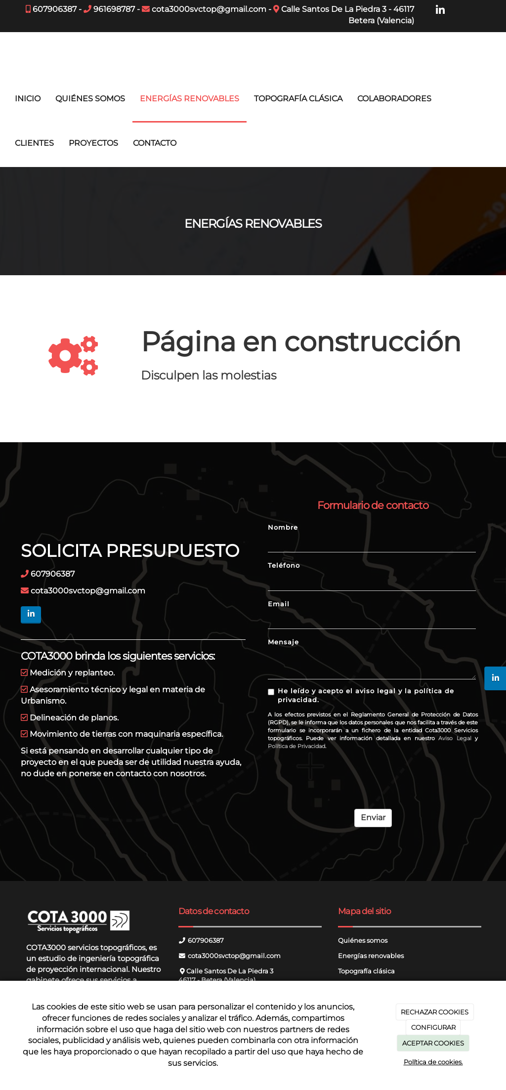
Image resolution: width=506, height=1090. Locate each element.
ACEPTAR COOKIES (433, 1043)
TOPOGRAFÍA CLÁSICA (298, 98)
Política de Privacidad (296, 746)
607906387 (55, 9)
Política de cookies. (433, 1062)
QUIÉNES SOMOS (90, 98)
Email (279, 604)
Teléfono (284, 565)
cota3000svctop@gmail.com (209, 9)
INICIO (28, 98)
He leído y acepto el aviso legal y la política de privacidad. (361, 695)
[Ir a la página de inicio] (5, 54)
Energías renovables (371, 956)
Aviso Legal (454, 738)
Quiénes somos (362, 940)
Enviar (373, 817)
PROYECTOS (93, 143)
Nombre (283, 527)
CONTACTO (154, 143)
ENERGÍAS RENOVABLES (189, 98)
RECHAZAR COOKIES (434, 1012)
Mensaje (283, 642)
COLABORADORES (394, 98)
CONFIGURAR (433, 1027)
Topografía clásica (366, 971)
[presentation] (343, 775)
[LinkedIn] (440, 10)
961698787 (114, 9)
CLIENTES (34, 143)
